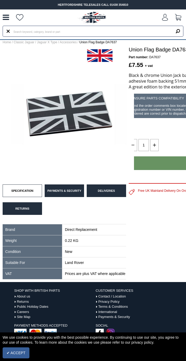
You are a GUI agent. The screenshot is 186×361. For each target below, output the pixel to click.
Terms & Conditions (113, 307)
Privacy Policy (109, 302)
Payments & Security (114, 317)
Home (7, 42)
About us (23, 296)
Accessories (68, 42)
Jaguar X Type (47, 42)
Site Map (23, 317)
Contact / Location (112, 296)
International (107, 312)
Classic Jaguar (24, 42)
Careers (23, 312)
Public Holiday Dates (32, 307)
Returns (23, 302)
